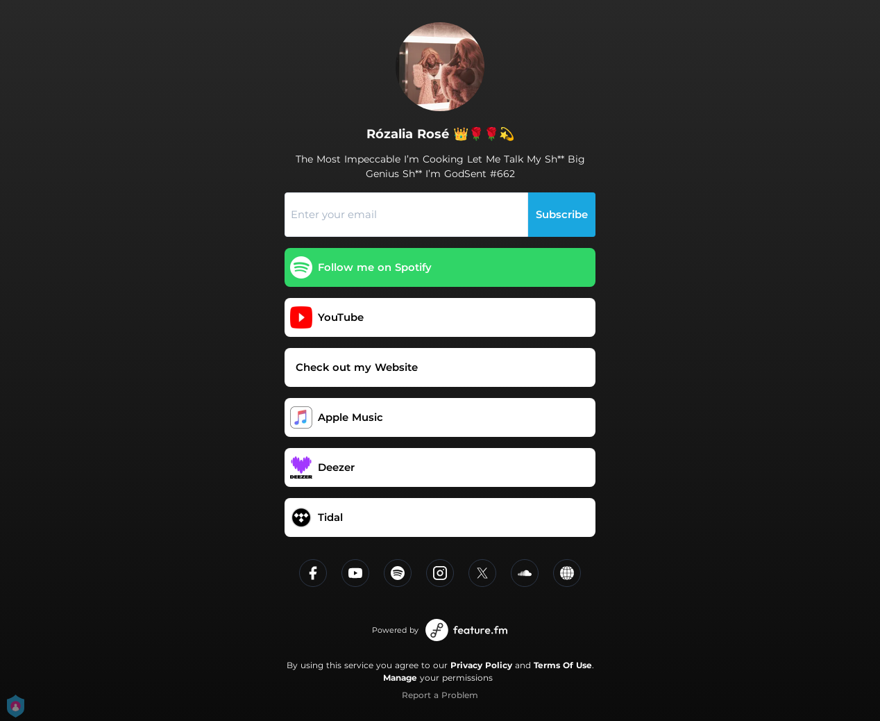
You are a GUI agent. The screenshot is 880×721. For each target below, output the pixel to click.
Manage (400, 677)
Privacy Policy (481, 665)
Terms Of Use (563, 665)
